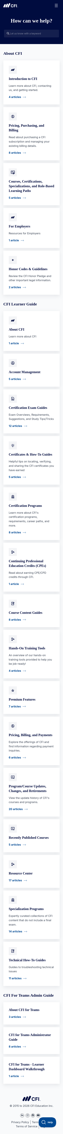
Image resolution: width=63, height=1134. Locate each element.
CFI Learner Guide (20, 304)
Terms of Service (26, 1126)
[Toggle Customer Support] (47, 1122)
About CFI (12, 53)
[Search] (8, 33)
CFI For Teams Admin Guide (28, 995)
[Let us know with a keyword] (31, 33)
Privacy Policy (20, 1122)
